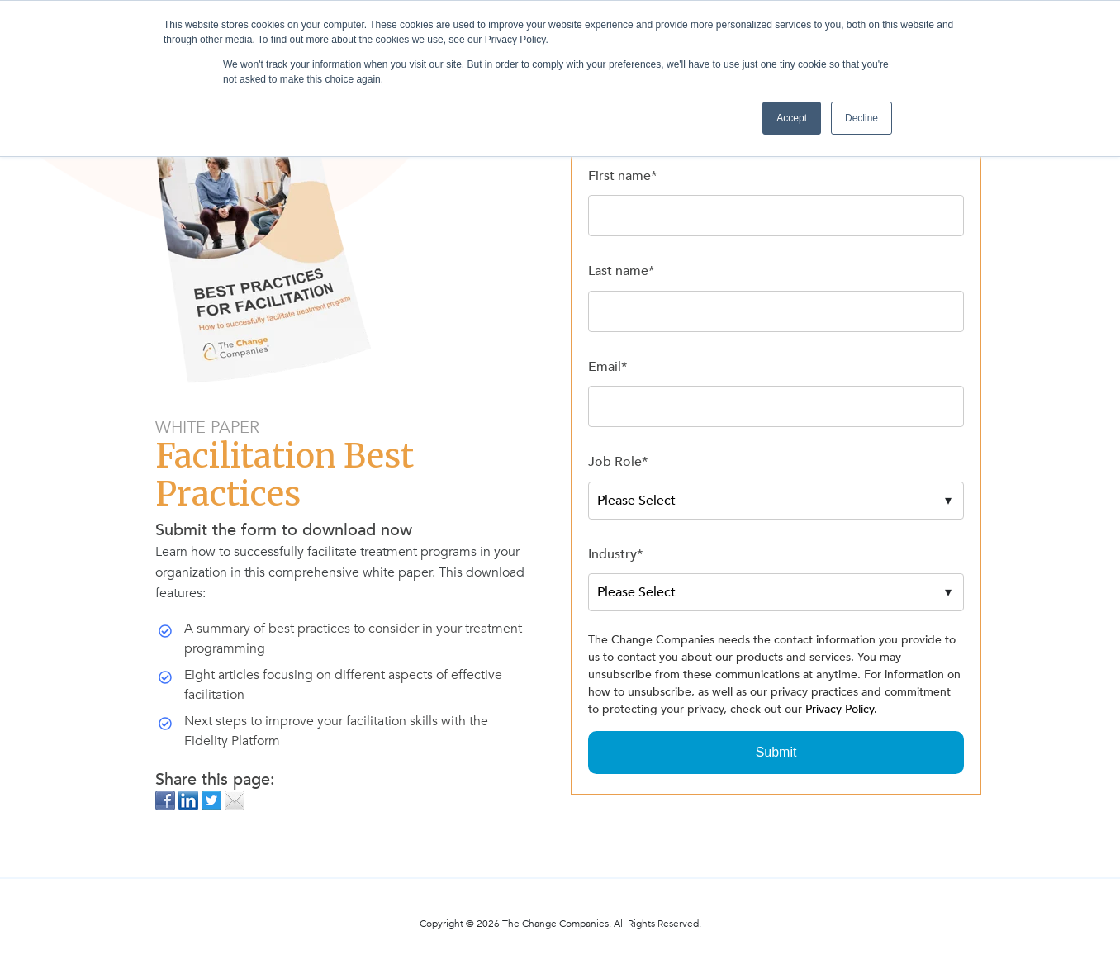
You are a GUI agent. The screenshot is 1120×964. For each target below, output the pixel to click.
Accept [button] (791, 118)
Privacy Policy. (841, 709)
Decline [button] (861, 118)
